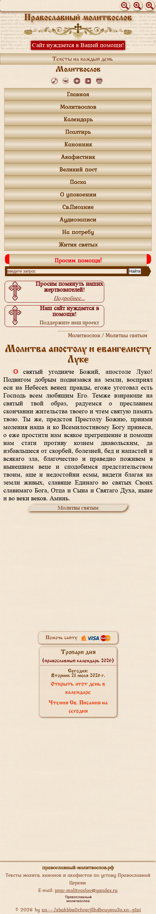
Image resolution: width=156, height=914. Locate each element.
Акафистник (78, 156)
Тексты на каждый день (82, 59)
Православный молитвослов (78, 18)
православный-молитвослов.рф (78, 867)
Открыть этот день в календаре (78, 688)
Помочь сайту (78, 637)
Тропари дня (78, 656)
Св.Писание (78, 206)
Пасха (78, 181)
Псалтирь (78, 131)
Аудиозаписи (78, 219)
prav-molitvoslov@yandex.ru (86, 890)
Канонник (78, 144)
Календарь (78, 119)
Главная (78, 94)
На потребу (78, 231)
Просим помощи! (78, 260)
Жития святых (78, 244)
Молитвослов (78, 106)
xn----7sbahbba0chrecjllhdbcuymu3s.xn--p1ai (91, 909)
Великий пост (78, 169)
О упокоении (78, 194)
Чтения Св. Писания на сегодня (78, 707)
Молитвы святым (78, 508)
